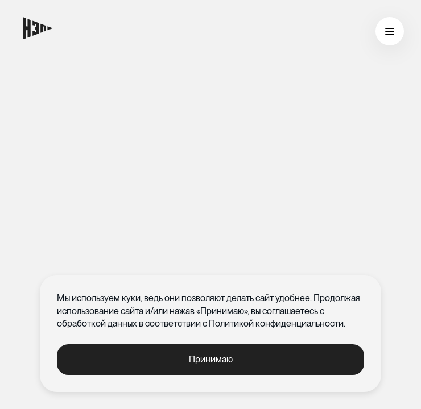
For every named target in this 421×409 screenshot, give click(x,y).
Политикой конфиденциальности (276, 323)
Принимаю (211, 359)
